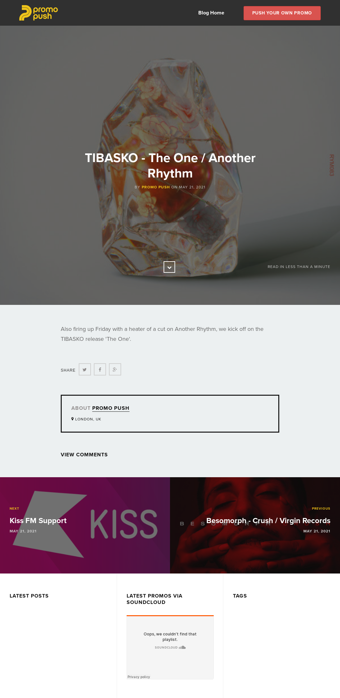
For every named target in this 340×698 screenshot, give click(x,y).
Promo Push (156, 187)
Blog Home (211, 13)
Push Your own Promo (282, 13)
